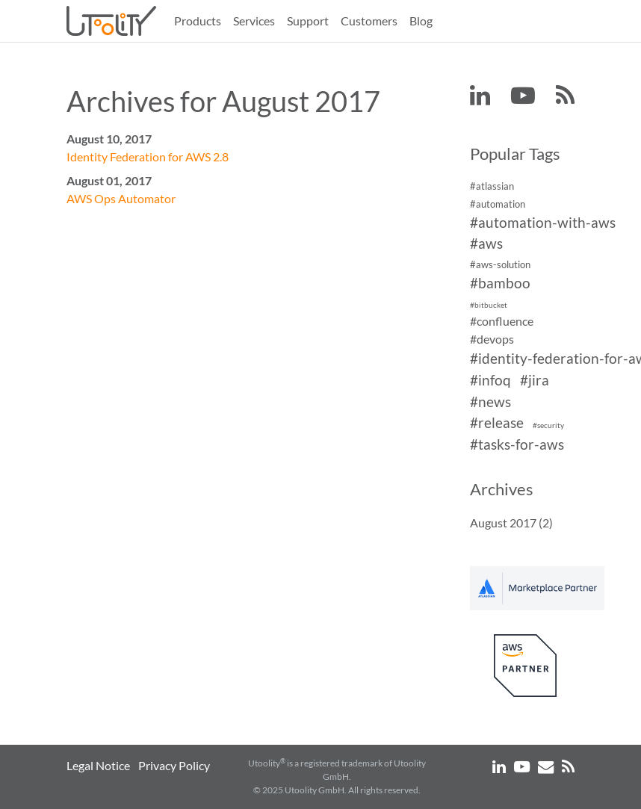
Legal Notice (98, 765)
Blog (421, 20)
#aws (486, 243)
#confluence (501, 321)
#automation (497, 204)
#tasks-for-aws (517, 444)
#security (548, 426)
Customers (369, 20)
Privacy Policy (174, 765)
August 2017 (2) (511, 522)
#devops (492, 339)
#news (490, 401)
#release (497, 423)
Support (308, 20)
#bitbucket (488, 305)
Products (197, 20)
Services (254, 20)
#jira (534, 379)
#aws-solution (500, 264)
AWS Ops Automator (121, 198)
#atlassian (492, 186)
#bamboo (500, 282)
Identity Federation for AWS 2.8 (147, 156)
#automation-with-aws (543, 222)
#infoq (490, 379)
